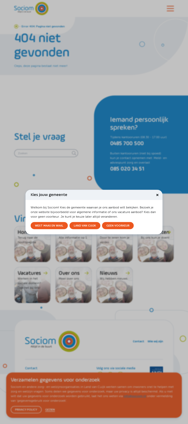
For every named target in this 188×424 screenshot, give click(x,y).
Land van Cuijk (85, 225)
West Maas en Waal (49, 225)
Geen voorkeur (117, 225)
